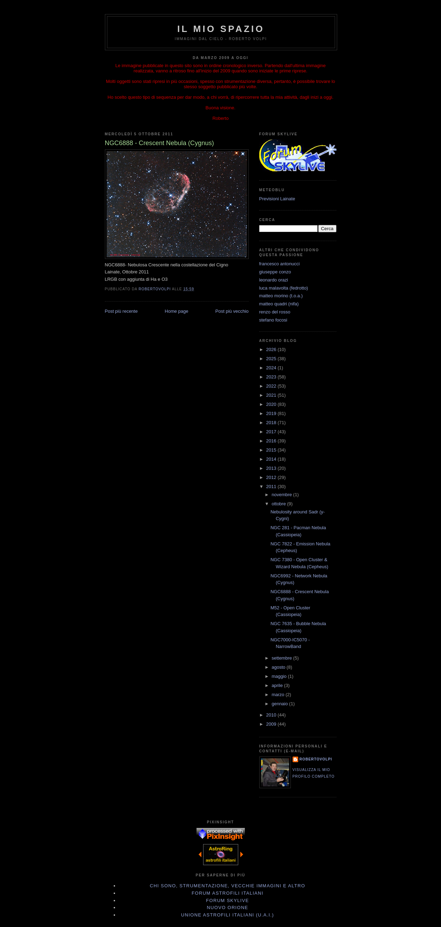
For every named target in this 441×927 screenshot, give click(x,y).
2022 (272, 386)
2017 (272, 431)
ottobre (279, 503)
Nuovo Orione (227, 907)
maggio (280, 676)
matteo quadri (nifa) (279, 303)
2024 (272, 367)
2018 (272, 422)
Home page (176, 311)
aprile (278, 685)
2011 (272, 486)
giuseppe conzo (275, 271)
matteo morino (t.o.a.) (281, 295)
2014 (272, 459)
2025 (272, 358)
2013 (272, 468)
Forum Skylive (227, 900)
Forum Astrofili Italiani (227, 893)
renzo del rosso (274, 312)
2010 (272, 715)
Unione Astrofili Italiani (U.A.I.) (227, 915)
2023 (272, 377)
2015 (272, 450)
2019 (272, 413)
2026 (272, 349)
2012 (272, 477)
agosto (279, 667)
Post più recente (121, 311)
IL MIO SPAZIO (221, 29)
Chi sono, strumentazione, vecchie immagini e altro (227, 885)
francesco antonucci (279, 263)
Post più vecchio (232, 311)
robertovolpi (316, 759)
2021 (272, 395)
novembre (282, 494)
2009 (272, 724)
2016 (272, 440)
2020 (272, 404)
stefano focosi (273, 320)
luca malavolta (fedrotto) (283, 288)
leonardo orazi (273, 280)
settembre (282, 658)
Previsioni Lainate (277, 198)
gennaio (280, 703)
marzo (279, 694)
